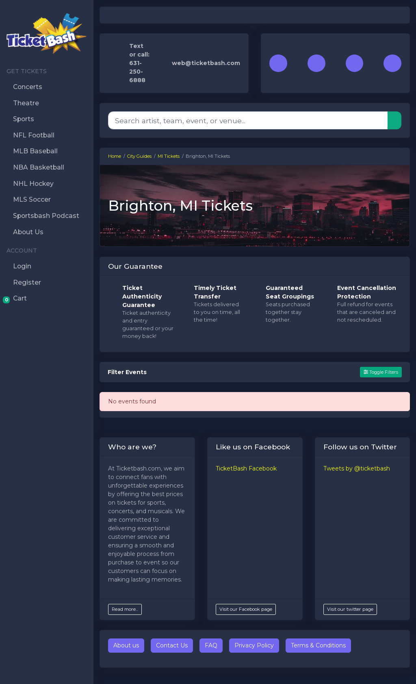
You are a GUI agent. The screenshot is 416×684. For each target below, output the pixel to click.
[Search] (248, 120)
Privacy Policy (254, 645)
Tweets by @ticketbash (356, 468)
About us (126, 645)
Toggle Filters (381, 372)
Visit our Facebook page (245, 609)
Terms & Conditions (318, 645)
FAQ (211, 645)
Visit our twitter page (350, 609)
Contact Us (172, 645)
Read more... (125, 609)
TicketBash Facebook (246, 468)
